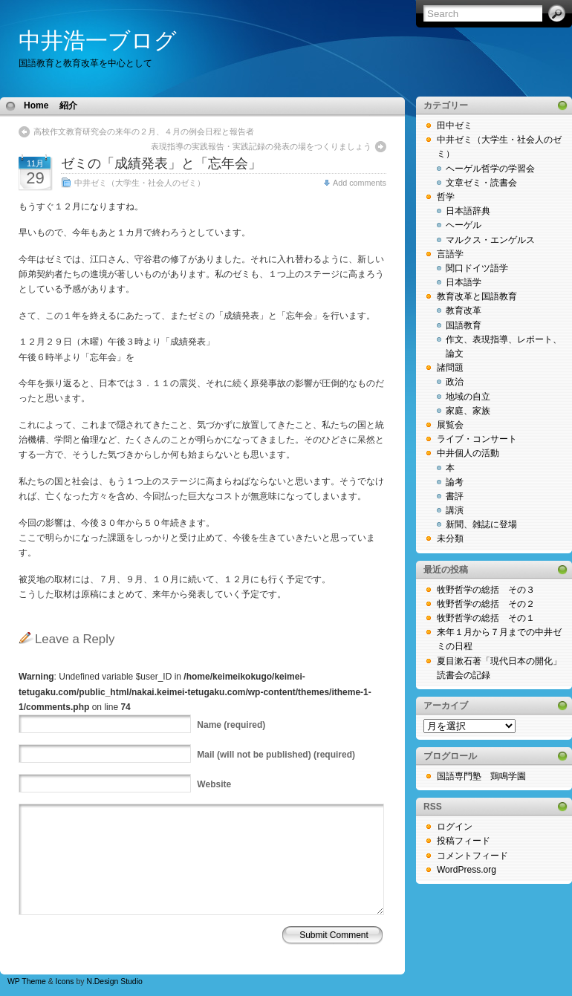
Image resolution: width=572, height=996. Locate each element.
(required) (231, 725)
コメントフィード (472, 855)
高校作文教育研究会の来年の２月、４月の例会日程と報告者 (143, 131)
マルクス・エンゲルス (490, 240)
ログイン (454, 826)
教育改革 (463, 310)
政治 (455, 382)
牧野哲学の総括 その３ (486, 590)
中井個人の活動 (468, 453)
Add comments (359, 182)
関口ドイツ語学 (477, 268)
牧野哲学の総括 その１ (486, 618)
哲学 (446, 197)
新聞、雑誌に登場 (481, 524)
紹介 (68, 105)
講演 (455, 510)
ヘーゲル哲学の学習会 (490, 168)
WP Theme (26, 981)
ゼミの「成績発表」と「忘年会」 (161, 163)
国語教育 (463, 325)
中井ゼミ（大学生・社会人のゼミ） (139, 182)
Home (36, 105)
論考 (455, 482)
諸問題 (450, 367)
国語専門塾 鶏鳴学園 (481, 776)
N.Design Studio (114, 981)
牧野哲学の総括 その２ (486, 604)
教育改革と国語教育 (477, 296)
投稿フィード (463, 841)
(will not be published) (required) (276, 754)
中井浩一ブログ (98, 40)
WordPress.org (466, 870)
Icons (65, 981)
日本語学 (463, 282)
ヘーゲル (463, 225)
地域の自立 (468, 396)
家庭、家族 (468, 411)
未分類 (450, 538)
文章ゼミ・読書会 (481, 183)
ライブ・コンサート (477, 439)
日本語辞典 (468, 211)
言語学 (450, 254)
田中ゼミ (454, 125)
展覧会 (450, 425)
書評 (455, 496)
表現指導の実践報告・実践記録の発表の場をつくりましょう (261, 146)
